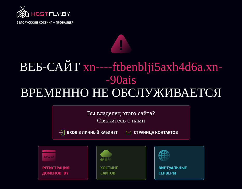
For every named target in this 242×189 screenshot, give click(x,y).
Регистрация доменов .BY (63, 163)
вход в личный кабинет (88, 132)
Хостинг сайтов (121, 163)
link (45, 16)
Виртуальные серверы (179, 163)
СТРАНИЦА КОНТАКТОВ (152, 132)
